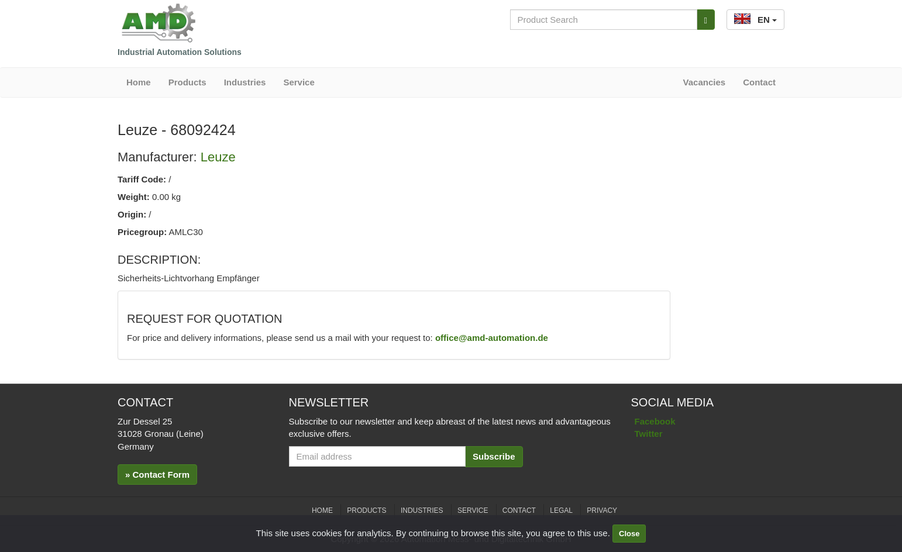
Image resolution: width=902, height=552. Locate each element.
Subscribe (494, 456)
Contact (759, 82)
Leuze (218, 157)
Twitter (649, 434)
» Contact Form (157, 474)
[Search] (706, 19)
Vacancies (704, 82)
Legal (561, 510)
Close (629, 533)
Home (138, 82)
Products (187, 82)
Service (298, 82)
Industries (245, 82)
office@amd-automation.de (491, 338)
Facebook (655, 421)
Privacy (602, 510)
